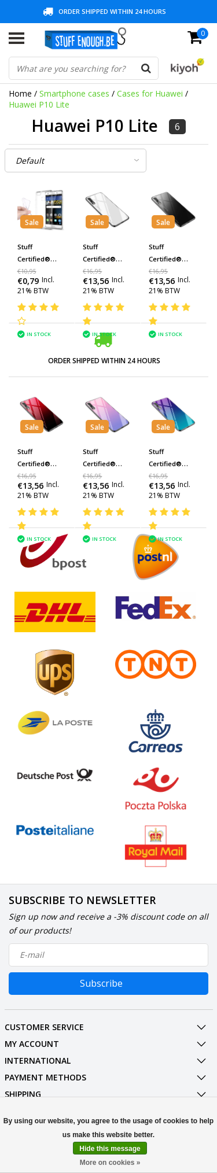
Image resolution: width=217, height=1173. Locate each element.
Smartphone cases (74, 93)
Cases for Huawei (150, 93)
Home (20, 93)
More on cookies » (110, 1163)
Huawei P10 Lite (39, 104)
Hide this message (109, 1149)
